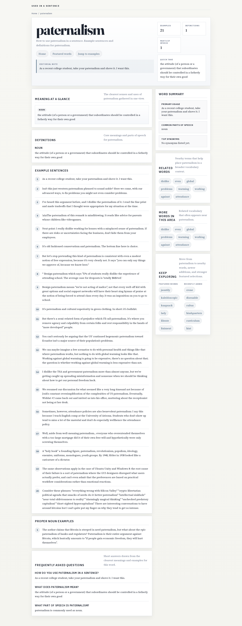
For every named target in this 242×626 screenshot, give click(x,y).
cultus (190, 305)
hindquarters (194, 313)
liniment (166, 328)
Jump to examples (89, 54)
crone (189, 290)
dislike (165, 181)
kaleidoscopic (169, 297)
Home (34, 13)
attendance (182, 196)
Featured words (62, 54)
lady (163, 313)
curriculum (193, 320)
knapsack (167, 305)
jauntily (165, 290)
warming (183, 189)
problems (166, 189)
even (178, 181)
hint (188, 328)
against (165, 196)
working (200, 189)
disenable (192, 297)
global (190, 181)
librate (165, 320)
